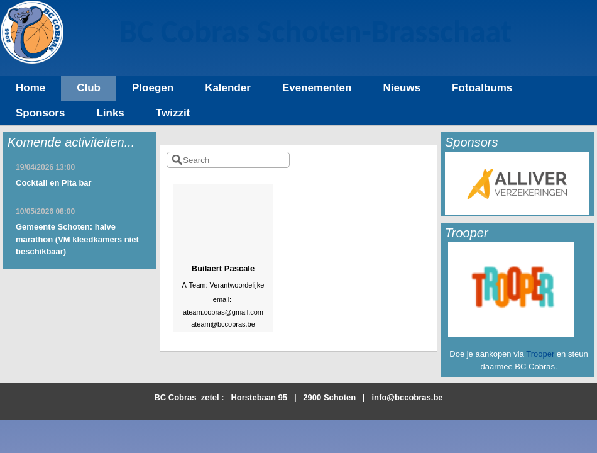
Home (30, 88)
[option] (517, 183)
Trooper (540, 354)
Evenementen (317, 88)
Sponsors (40, 113)
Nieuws (401, 88)
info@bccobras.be (407, 397)
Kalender (228, 88)
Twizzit (173, 113)
